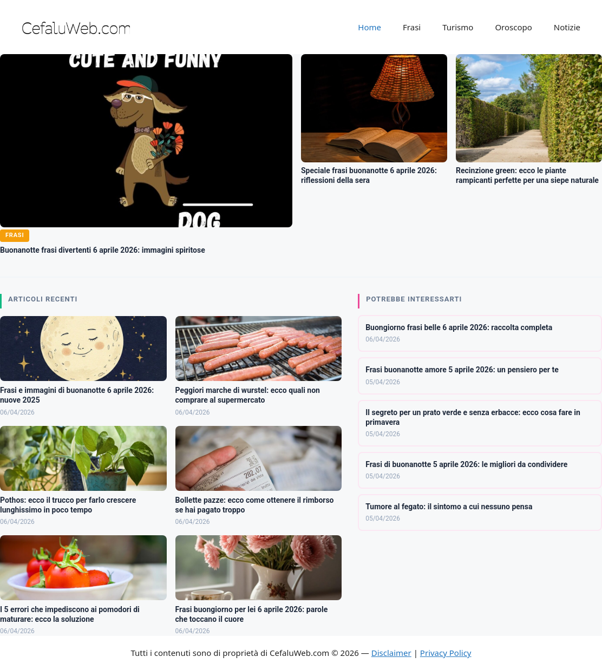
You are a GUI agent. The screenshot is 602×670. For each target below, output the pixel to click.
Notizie (567, 27)
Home (369, 27)
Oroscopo (513, 27)
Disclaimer (391, 652)
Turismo (457, 27)
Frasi (412, 27)
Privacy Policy (446, 652)
